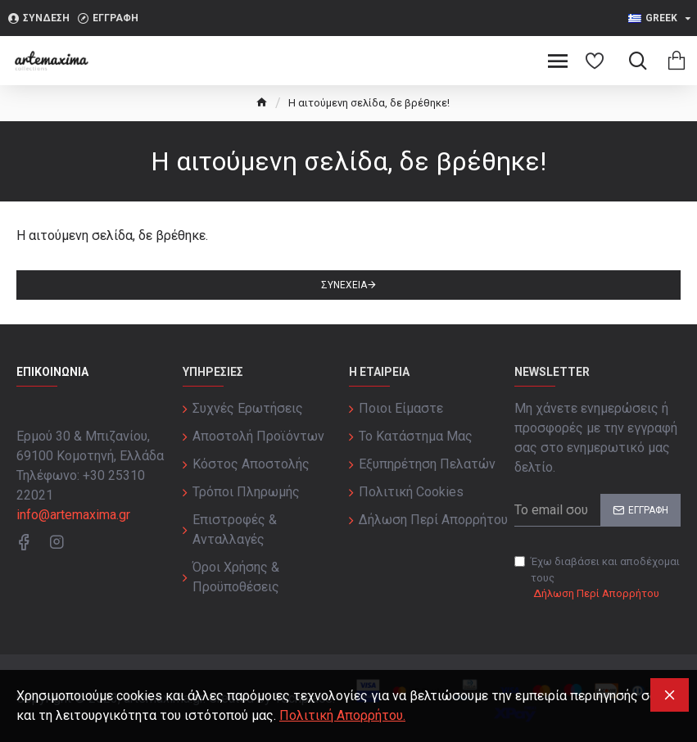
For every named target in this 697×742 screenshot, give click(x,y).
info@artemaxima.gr (73, 515)
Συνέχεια (344, 285)
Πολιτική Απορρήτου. (342, 715)
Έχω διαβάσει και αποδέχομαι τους (597, 578)
